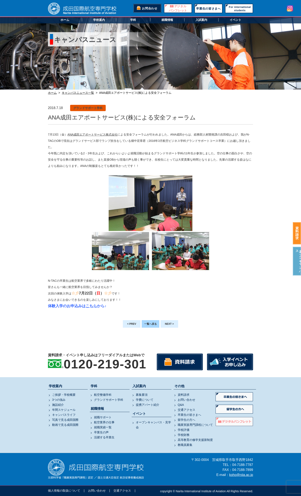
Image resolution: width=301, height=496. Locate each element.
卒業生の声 (101, 432)
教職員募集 (185, 445)
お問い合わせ (186, 399)
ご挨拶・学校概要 (64, 394)
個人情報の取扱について (64, 490)
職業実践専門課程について (195, 424)
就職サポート (103, 417)
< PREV (131, 323)
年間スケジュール (64, 409)
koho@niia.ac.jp (241, 475)
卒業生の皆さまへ (208, 8)
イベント (235, 20)
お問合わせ (149, 8)
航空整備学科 (103, 394)
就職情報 (167, 20)
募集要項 (142, 394)
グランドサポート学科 (108, 399)
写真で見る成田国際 (65, 419)
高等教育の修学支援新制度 (195, 439)
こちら (91, 306)
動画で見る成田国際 (65, 424)
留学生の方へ (186, 419)
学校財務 (183, 434)
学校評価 (183, 429)
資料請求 (297, 233)
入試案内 (201, 20)
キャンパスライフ (64, 414)
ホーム (64, 20)
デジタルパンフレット (178, 8)
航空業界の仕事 (104, 422)
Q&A (181, 404)
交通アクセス (186, 409)
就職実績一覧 (103, 427)
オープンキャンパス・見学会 (153, 425)
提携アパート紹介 (147, 404)
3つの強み (59, 399)
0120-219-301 (105, 364)
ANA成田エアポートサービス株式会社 (92, 134)
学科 (133, 20)
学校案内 (99, 20)
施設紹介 (58, 404)
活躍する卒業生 (104, 437)
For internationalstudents (240, 9)
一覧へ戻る (150, 323)
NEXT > (169, 323)
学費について (144, 399)
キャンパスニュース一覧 (78, 92)
